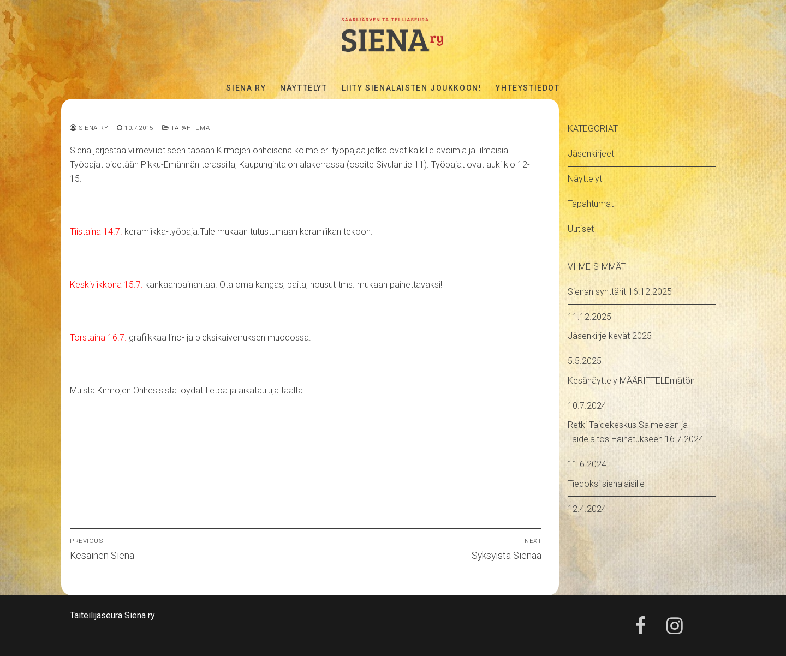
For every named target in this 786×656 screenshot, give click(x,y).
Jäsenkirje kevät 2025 (610, 336)
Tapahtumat (187, 128)
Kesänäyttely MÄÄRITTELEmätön (631, 380)
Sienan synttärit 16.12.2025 (620, 292)
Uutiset (581, 229)
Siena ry (89, 128)
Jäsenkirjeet (591, 153)
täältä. (292, 390)
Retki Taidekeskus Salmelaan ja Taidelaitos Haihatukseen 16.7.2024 (636, 432)
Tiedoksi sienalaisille (606, 484)
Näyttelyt (585, 179)
